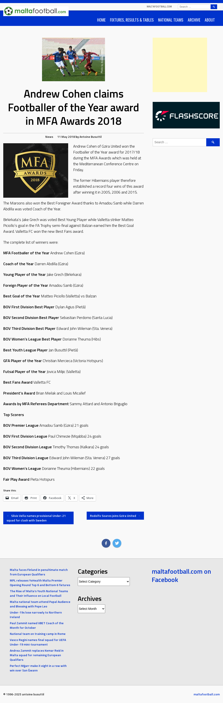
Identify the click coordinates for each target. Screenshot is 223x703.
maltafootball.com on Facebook (181, 575)
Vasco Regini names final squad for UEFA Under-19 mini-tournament (38, 642)
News (49, 136)
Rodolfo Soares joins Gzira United (115, 515)
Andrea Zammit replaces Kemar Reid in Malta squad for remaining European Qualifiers (37, 655)
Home (101, 20)
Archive (194, 20)
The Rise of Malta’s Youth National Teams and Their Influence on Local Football (39, 593)
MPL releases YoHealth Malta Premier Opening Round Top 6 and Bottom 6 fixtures (40, 582)
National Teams (170, 20)
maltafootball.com (159, 6)
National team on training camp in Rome (38, 633)
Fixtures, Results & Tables (132, 20)
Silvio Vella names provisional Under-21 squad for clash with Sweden (36, 518)
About (210, 20)
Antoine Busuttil (90, 136)
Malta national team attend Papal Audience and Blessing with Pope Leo (40, 604)
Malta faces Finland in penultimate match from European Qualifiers (39, 572)
